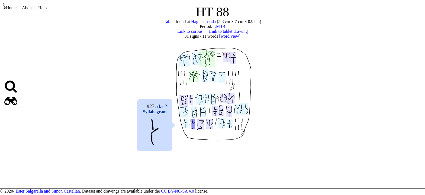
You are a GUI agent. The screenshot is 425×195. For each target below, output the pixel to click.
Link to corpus (189, 31)
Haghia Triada (203, 21)
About (27, 7)
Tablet (169, 21)
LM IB (219, 26)
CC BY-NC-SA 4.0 (177, 191)
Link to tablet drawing (228, 31)
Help (42, 7)
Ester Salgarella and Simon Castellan (47, 191)
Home (10, 6)
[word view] (230, 36)
